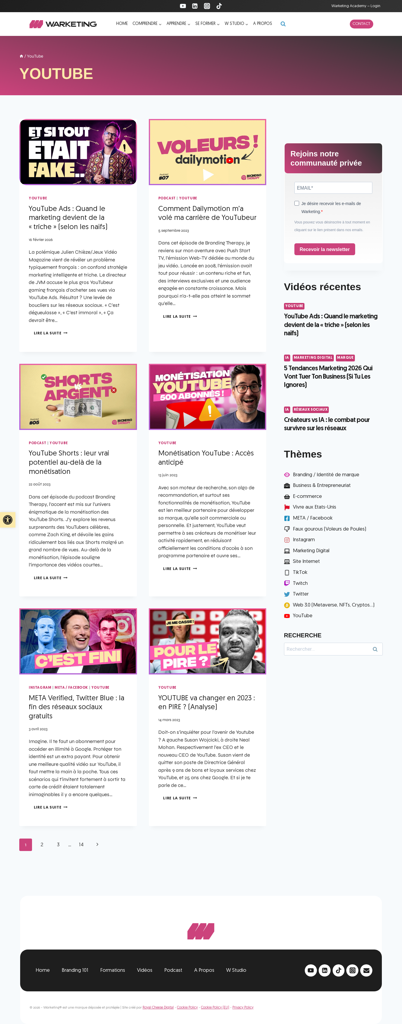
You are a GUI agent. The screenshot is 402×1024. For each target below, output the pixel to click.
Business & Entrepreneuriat (322, 485)
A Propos (204, 970)
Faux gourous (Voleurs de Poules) (329, 529)
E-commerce (307, 496)
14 (81, 844)
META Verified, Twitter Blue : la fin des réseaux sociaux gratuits (76, 707)
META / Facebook (71, 688)
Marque (345, 358)
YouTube (38, 198)
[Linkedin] (195, 6)
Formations (112, 970)
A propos (262, 24)
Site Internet (306, 561)
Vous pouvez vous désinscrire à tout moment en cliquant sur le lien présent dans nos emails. (332, 226)
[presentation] (78, 152)
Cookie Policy (187, 1007)
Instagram (40, 688)
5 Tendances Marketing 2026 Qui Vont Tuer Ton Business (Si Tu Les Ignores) (328, 377)
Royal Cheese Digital (158, 1007)
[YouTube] (183, 6)
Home (122, 24)
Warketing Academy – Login (355, 6)
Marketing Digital (313, 358)
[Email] (366, 970)
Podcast (167, 198)
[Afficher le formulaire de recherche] (283, 24)
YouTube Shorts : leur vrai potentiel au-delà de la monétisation (69, 463)
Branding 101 (75, 970)
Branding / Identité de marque (326, 474)
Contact (361, 24)
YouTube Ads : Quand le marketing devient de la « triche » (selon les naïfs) (68, 218)
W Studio (236, 970)
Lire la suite (51, 333)
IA (287, 358)
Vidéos (144, 970)
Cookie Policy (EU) (215, 1007)
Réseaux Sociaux (311, 410)
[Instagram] (207, 6)
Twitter (301, 594)
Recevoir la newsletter (325, 249)
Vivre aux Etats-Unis (314, 507)
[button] (7, 520)
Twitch (300, 583)
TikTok (300, 572)
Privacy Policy (242, 1007)
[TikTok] (219, 6)
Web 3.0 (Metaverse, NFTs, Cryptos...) (333, 605)
